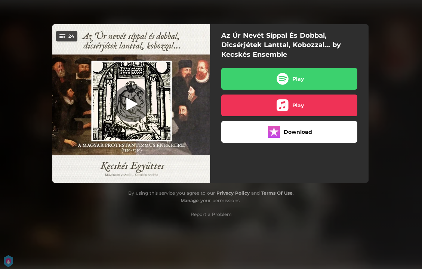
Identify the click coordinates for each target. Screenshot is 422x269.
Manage (190, 200)
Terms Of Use (277, 193)
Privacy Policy (233, 193)
